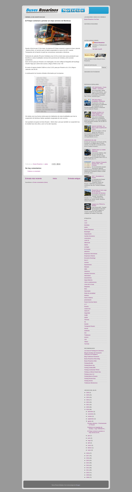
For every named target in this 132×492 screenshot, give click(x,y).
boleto (86, 227)
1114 (85, 223)
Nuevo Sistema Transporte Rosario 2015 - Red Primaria (99, 164)
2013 (87, 465)
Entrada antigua (74, 178)
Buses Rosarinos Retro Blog (92, 358)
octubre (90, 416)
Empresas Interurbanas (90, 253)
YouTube (86, 344)
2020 (87, 407)
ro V (85, 304)
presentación (87, 300)
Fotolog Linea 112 (89, 374)
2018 (87, 453)
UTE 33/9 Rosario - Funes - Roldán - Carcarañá (99, 88)
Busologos (87, 231)
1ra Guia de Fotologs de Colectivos (94, 350)
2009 (87, 475)
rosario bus (87, 308)
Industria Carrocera (89, 273)
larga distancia (88, 280)
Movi (85, 289)
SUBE (86, 315)
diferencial (87, 242)
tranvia (86, 328)
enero (89, 450)
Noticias (86, 295)
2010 (87, 472)
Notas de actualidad (89, 293)
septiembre (91, 419)
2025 (87, 395)
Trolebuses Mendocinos (90, 383)
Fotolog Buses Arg (89, 365)
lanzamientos (88, 277)
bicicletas (86, 225)
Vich (85, 339)
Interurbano (87, 275)
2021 (87, 404)
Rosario (86, 306)
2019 (87, 409)
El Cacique (87, 249)
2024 (87, 397)
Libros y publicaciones (90, 282)
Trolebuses (87, 335)
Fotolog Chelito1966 (89, 367)
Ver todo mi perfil (97, 49)
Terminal (86, 319)
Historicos (87, 271)
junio (89, 438)
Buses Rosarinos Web (90, 361)
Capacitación (87, 234)
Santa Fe (86, 310)
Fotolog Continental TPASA (91, 369)
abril (89, 443)
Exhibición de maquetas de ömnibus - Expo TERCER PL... (96, 428)
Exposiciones (88, 264)
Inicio (55, 178)
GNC (85, 269)
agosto (90, 421)
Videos (86, 341)
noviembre (91, 414)
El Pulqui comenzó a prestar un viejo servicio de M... (96, 431)
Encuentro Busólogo (90, 258)
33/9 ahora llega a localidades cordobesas (98, 100)
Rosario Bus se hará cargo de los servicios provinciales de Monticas (99, 191)
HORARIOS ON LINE (90, 140)
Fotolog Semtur (88, 380)
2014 (87, 463)
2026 (87, 392)
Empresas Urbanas (89, 256)
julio (89, 435)
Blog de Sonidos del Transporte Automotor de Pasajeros (93, 353)
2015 (87, 460)
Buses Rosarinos (99, 42)
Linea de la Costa (89, 284)
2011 (87, 470)
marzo (89, 445)
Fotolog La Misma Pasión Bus (92, 372)
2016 (87, 458)
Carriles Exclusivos (89, 236)
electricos (87, 251)
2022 (87, 402)
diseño (86, 244)
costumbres (87, 238)
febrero (90, 447)
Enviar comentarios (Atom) (40, 182)
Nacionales (87, 291)
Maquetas (87, 286)
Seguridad (87, 313)
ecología (86, 247)
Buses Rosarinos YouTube (91, 19)
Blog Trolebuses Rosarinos (91, 356)
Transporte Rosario (89, 326)
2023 (87, 399)
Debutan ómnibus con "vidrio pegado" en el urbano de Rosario (98, 114)
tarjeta (86, 317)
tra (85, 321)
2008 (87, 477)
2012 (87, 467)
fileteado (86, 267)
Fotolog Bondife (88, 363)
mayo (89, 440)
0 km (85, 220)
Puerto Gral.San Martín (90, 302)
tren (85, 333)
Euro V (86, 260)
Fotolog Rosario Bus (90, 378)
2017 (87, 455)
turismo (86, 337)
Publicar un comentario (34, 171)
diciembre (90, 411)
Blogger (78, 485)
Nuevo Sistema (88, 297)
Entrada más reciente (33, 178)
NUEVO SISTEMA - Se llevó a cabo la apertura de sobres (99, 128)
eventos (86, 262)
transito (86, 324)
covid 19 (86, 240)
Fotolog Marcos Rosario (90, 376)
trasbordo (87, 330)
